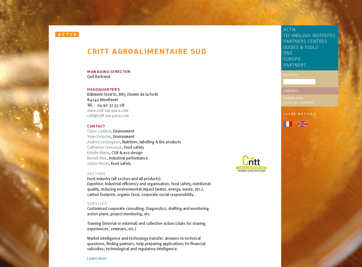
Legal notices (299, 113)
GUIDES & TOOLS (300, 47)
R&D (288, 53)
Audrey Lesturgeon (103, 142)
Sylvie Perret (98, 163)
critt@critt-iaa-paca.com (108, 115)
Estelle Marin (98, 152)
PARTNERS (294, 65)
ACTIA (289, 29)
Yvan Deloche (99, 136)
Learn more (97, 258)
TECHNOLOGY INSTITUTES (309, 35)
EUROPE (292, 59)
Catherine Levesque (104, 147)
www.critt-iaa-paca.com (107, 110)
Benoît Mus (97, 158)
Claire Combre (99, 131)
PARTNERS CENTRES (305, 41)
